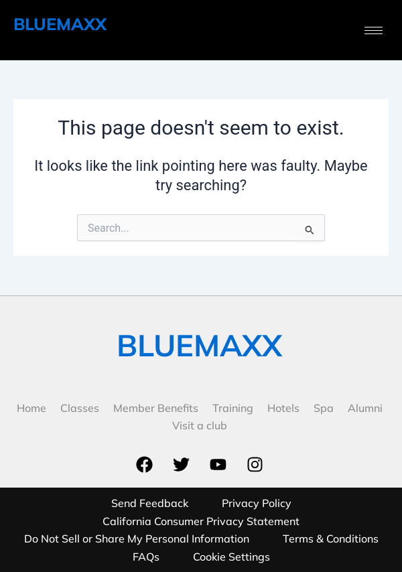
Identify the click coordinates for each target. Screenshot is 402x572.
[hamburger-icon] (373, 30)
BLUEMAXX (60, 23)
